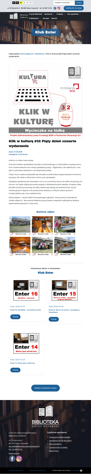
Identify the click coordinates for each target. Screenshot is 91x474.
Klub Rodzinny (55, 444)
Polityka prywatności (16, 470)
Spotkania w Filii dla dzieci (60, 441)
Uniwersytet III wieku (58, 448)
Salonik (54, 18)
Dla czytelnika (74, 14)
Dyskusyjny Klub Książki (59, 437)
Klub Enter (54, 451)
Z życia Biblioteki (35, 14)
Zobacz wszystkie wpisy (46, 388)
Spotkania (49, 14)
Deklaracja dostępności (38, 470)
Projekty (61, 14)
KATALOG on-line (74, 8)
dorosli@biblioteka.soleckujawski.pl (24, 447)
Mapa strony (14, 454)
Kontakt (46, 18)
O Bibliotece (35, 18)
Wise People (74, 470)
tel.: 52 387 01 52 (15, 450)
